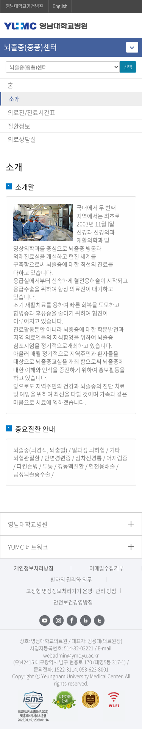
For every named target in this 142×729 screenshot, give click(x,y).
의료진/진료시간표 (31, 112)
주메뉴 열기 (130, 26)
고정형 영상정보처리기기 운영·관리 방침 (71, 590)
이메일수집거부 (106, 568)
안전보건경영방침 (73, 602)
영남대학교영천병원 (24, 6)
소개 (14, 98)
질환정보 (19, 125)
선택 (128, 67)
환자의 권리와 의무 (71, 579)
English (60, 6)
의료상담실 (22, 139)
